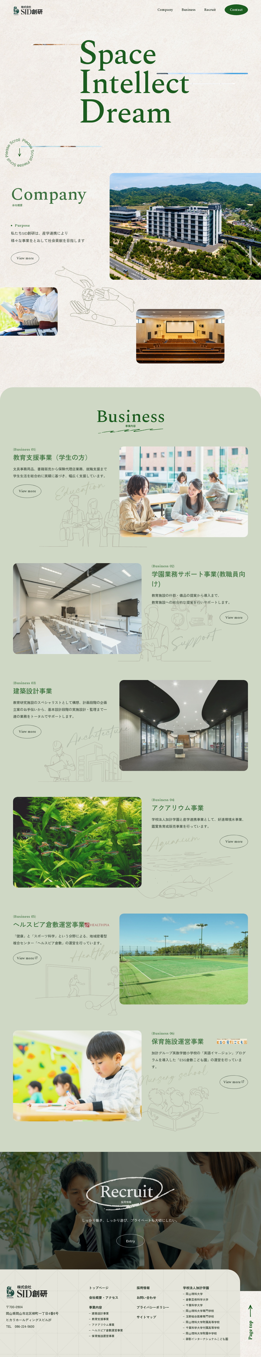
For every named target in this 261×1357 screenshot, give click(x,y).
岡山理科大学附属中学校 (201, 1333)
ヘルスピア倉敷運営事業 (107, 1330)
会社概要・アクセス (103, 1297)
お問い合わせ (146, 1297)
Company (165, 9)
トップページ (99, 1287)
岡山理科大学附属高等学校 (203, 1322)
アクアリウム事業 (103, 1325)
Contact (236, 9)
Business (189, 9)
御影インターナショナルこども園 (207, 1339)
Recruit (210, 9)
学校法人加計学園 (196, 1287)
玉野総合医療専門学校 (200, 1316)
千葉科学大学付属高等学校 (203, 1328)
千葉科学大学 (194, 1305)
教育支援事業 (100, 1319)
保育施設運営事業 (103, 1336)
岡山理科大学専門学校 (200, 1311)
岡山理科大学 (194, 1294)
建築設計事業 (100, 1313)
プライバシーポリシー (153, 1307)
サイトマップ (146, 1317)
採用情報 (143, 1287)
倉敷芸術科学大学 (197, 1299)
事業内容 (95, 1307)
